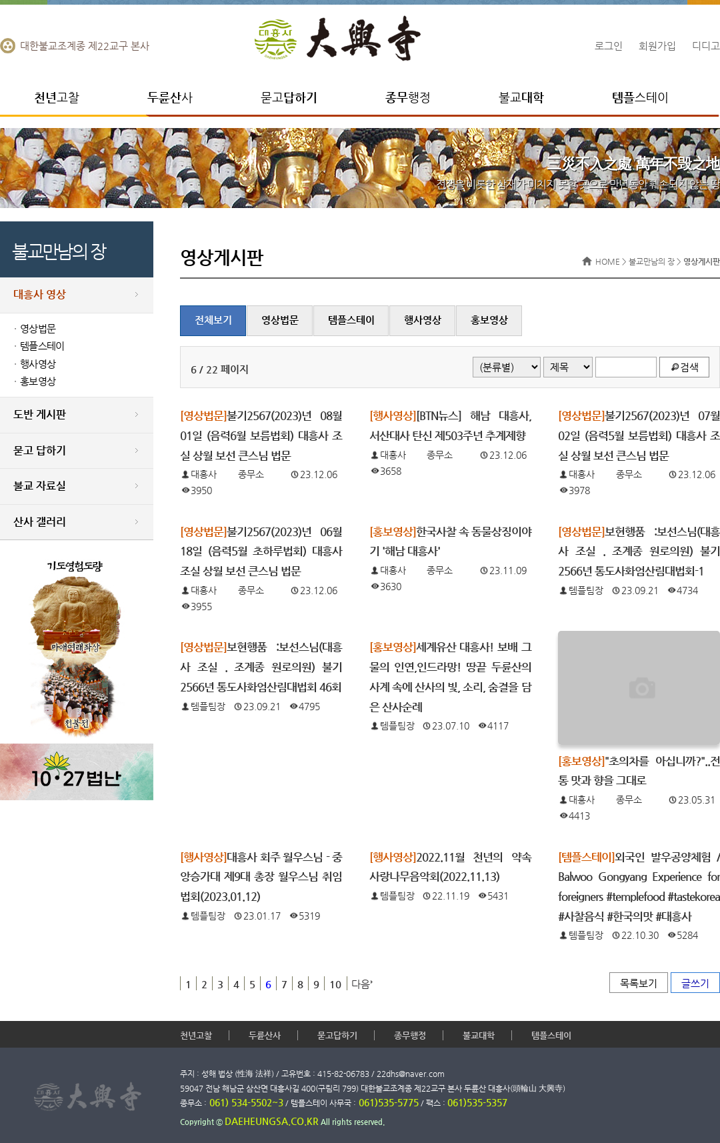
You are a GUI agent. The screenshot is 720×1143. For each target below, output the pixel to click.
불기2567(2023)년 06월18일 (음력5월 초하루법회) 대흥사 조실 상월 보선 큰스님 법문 (261, 551)
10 (335, 984)
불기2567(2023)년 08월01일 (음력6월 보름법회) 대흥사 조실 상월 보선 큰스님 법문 (261, 435)
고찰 (56, 97)
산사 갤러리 (39, 521)
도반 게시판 (39, 414)
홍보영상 (37, 381)
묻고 (289, 97)
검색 (689, 367)
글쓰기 (695, 983)
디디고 (706, 45)
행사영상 (37, 364)
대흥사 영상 (39, 294)
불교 (521, 97)
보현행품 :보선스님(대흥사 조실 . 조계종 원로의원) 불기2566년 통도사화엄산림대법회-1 (639, 551)
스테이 (640, 97)
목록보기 (638, 983)
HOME (607, 261)
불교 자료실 (39, 485)
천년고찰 (196, 1035)
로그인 (609, 45)
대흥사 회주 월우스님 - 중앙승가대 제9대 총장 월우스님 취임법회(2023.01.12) (261, 877)
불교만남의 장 (652, 261)
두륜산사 (265, 1035)
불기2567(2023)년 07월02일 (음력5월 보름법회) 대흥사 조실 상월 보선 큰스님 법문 (639, 435)
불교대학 (479, 1035)
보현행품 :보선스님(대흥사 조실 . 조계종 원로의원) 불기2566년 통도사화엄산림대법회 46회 (261, 667)
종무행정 (410, 1035)
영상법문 (37, 328)
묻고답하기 (337, 1035)
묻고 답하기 (39, 450)
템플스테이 (42, 346)
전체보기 (213, 320)
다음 (360, 984)
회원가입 (657, 45)
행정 (408, 97)
